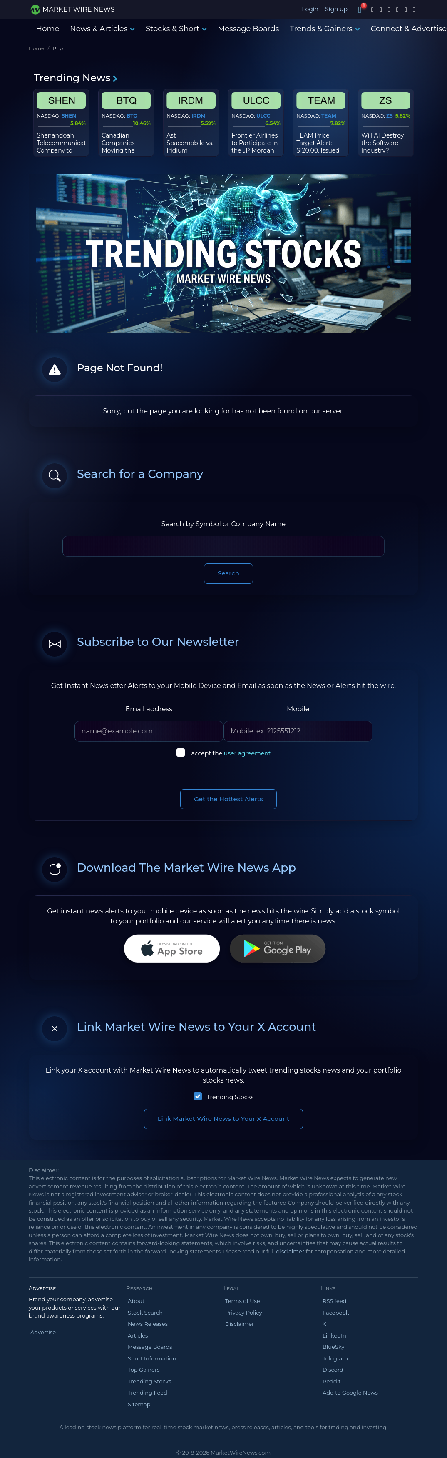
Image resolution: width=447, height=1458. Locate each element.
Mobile (298, 709)
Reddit (332, 1381)
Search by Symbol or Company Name (223, 524)
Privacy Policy (243, 1312)
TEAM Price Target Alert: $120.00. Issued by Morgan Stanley (318, 151)
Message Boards (248, 28)
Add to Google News (350, 1392)
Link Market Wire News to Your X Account (224, 1119)
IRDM (198, 116)
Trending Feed (147, 1392)
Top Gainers (144, 1369)
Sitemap (139, 1404)
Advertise (43, 1332)
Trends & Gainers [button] (325, 28)
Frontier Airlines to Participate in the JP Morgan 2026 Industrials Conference (254, 151)
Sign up (336, 9)
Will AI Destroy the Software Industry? (382, 143)
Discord (333, 1369)
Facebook (336, 1312)
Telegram (335, 1358)
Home (48, 28)
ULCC (263, 116)
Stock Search (145, 1312)
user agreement (247, 753)
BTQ (132, 116)
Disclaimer (239, 1323)
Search (228, 573)
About (136, 1301)
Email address (149, 709)
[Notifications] (359, 9)
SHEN (69, 116)
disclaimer (290, 1251)
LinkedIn (334, 1335)
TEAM (328, 116)
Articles (138, 1335)
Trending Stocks (230, 1097)
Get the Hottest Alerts (228, 799)
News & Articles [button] (102, 28)
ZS (389, 116)
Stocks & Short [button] (176, 28)
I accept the (229, 753)
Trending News (76, 78)
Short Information (152, 1358)
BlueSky (333, 1346)
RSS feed (335, 1301)
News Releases (148, 1323)
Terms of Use (242, 1301)
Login (310, 9)
